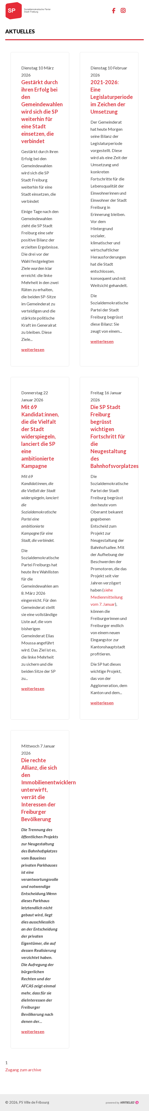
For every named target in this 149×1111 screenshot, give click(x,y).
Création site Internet (122, 1102)
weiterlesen (32, 349)
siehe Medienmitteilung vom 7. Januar (107, 597)
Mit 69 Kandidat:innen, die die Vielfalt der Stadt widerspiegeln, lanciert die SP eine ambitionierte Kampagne (40, 436)
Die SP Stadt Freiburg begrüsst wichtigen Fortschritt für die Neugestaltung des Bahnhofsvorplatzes (115, 436)
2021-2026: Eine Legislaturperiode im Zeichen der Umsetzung (112, 97)
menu (140, 10)
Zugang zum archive (23, 1069)
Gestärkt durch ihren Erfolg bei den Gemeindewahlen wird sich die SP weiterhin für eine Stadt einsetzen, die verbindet (42, 111)
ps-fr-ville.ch (26, 10)
